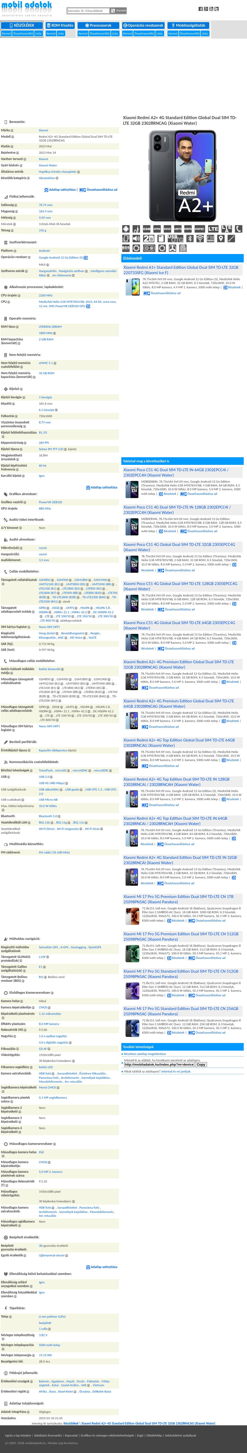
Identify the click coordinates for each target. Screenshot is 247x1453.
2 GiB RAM (46, 339)
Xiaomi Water (48, 165)
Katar (55, 1385)
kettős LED (46, 1067)
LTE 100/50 (63, 616)
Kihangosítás (47, 637)
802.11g (61, 822)
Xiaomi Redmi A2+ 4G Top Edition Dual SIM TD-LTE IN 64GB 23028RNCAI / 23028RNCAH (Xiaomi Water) (175, 821)
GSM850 (44, 580)
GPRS (42, 608)
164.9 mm (45, 211)
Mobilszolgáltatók (188, 25)
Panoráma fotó (49, 1078)
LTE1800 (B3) (71, 588)
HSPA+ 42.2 (79, 612)
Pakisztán (93, 1381)
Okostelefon (47, 178)
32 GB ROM (46, 373)
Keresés (118, 11)
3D (41, 1245)
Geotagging (78, 947)
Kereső (7, 33)
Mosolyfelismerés (51, 1081)
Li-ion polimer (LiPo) (52, 1316)
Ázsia (52, 1391)
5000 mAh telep (49, 1345)
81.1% (43, 432)
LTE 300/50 (105, 616)
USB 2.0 (44, 777)
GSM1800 (81, 580)
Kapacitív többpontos (53, 750)
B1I (41, 977)
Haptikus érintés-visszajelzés (58, 171)
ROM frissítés (60, 25)
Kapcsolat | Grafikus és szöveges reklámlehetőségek (99, 1435)
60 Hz (42, 465)
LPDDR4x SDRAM (50, 326)
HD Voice (76, 637)
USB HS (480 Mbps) (52, 783)
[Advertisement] (123, 76)
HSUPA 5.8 (103, 608)
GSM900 (62, 580)
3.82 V (43, 1335)
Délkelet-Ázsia (101, 1391)
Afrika (43, 1391)
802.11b (44, 822)
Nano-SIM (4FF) (49, 627)
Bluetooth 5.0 (48, 816)
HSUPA (84, 608)
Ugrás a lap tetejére (18, 1435)
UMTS (70, 608)
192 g (42, 230)
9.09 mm (45, 217)
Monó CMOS (47, 1087)
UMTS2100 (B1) (49, 584)
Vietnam (98, 1385)
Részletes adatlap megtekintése (145, 1054)
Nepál (70, 1381)
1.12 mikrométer (50, 1014)
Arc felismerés (61, 275)
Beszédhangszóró (72, 633)
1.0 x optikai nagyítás (53, 1036)
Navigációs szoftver (71, 271)
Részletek (232, 287)
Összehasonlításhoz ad (98, 190)
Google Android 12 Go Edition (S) (61, 257)
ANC (61, 637)
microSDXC (101, 770)
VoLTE (93, 637)
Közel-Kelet (65, 1391)
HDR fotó (45, 1073)
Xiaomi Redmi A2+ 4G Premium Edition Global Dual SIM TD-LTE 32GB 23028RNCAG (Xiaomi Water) (179, 664)
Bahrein (44, 1381)
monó (43, 548)
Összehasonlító (23, 33)
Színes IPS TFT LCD (51, 449)
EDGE (56, 608)
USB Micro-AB (48, 799)
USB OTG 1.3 (93, 789)
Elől (41, 1152)
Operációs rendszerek (143, 25)
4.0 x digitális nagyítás (53, 1042)
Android (44, 250)
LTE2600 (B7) (47, 593)
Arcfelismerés (70, 1078)
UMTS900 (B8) (101, 584)
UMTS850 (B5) (75, 584)
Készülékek (22, 25)
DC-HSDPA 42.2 (103, 612)
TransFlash (46, 770)
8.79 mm (45, 422)
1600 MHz (46, 333)
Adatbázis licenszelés (48, 1435)
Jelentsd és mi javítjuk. (176, 1071)
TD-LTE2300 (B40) (94, 597)
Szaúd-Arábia (70, 1385)
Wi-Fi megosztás (68, 829)
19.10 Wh (45, 1355)
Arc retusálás (73, 1081)
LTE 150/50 (84, 616)
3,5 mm (44, 560)
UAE (84, 1385)
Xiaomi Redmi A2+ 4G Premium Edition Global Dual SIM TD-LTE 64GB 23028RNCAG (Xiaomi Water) (179, 703)
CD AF (43, 1049)
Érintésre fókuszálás (92, 1073)
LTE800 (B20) (93, 593)
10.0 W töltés (48, 806)
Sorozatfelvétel (67, 1073)
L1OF (42, 957)
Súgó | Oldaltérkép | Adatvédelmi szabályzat (166, 1435)
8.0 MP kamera (49, 1024)
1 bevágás (45, 397)
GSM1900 (100, 580)
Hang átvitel (47, 633)
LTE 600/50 (48, 620)
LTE (47, 616)
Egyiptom (58, 1381)
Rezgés (95, 633)
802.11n (78, 822)
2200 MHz (46, 295)
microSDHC (80, 770)
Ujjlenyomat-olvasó (52, 1255)
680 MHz (45, 508)
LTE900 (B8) (70, 593)
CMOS (43, 1007)
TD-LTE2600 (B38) (64, 597)
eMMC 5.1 (46, 363)
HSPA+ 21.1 (61, 612)
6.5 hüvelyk (46, 410)
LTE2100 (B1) (47, 588)
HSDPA (43, 612)
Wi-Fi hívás (92, 829)
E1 (40, 967)
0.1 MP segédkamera (53, 1097)
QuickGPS (94, 947)
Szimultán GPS (48, 947)
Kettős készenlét (50, 669)
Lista (38, 33)
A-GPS (64, 947)
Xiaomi (43, 130)
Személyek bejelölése (95, 1078)
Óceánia (84, 1391)
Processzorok (98, 25)
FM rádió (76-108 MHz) (54, 852)
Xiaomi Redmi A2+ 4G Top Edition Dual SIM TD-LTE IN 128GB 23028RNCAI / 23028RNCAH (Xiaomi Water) (177, 782)
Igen (42, 476)
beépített (45, 1323)
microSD (60, 770)
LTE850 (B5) (94, 588)
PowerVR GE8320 (50, 502)
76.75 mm (45, 205)
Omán (81, 1381)
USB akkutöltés (49, 789)
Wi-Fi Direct (47, 829)
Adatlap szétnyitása (60, 190)
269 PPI (44, 443)
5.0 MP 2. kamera (50, 1172)
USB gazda (72, 789)
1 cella (43, 1329)
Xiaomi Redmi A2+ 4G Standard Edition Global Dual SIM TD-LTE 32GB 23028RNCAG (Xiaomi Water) (149, 1423)
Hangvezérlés (48, 271)
